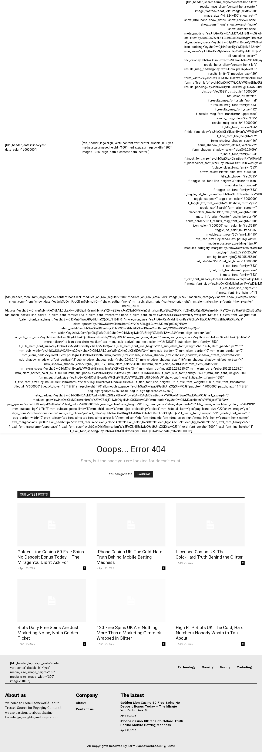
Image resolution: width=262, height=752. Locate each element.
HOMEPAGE (143, 474)
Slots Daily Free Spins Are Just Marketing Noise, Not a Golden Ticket (47, 633)
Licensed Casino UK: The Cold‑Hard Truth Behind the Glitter (209, 554)
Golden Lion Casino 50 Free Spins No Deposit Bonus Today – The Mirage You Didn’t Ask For (50, 557)
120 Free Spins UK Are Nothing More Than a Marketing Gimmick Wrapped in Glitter (129, 633)
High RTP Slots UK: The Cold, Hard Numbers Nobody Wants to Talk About (210, 633)
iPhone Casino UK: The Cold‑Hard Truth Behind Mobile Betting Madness (129, 557)
